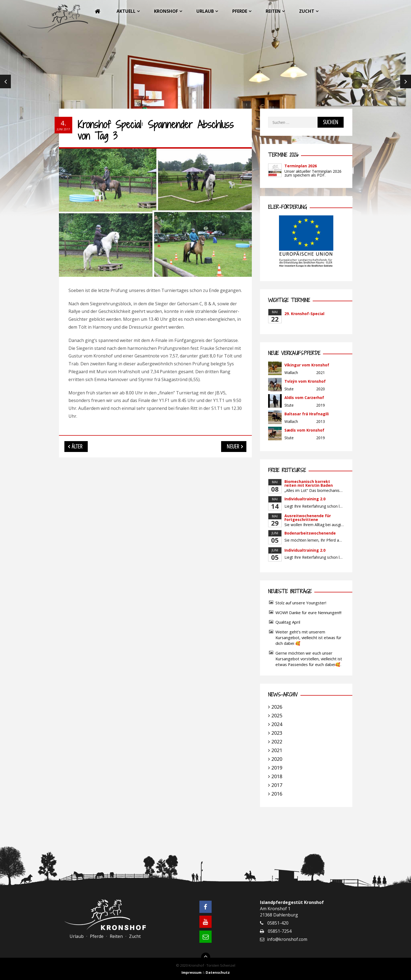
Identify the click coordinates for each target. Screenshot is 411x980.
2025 (276, 715)
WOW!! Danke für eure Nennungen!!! (308, 612)
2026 (276, 706)
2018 (276, 776)
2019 (276, 767)
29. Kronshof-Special (304, 313)
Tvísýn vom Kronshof (305, 381)
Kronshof (166, 11)
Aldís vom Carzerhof (304, 397)
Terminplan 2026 (300, 165)
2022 (276, 741)
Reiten (273, 11)
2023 (276, 733)
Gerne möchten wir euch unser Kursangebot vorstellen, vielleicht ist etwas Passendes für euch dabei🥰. (308, 658)
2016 (276, 793)
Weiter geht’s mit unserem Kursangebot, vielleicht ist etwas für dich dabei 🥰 (308, 637)
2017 (276, 785)
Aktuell (126, 11)
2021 (276, 750)
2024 (276, 724)
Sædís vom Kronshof (304, 430)
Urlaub (205, 11)
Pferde (239, 11)
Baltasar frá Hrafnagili (306, 413)
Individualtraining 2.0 (304, 498)
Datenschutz (218, 972)
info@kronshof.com (287, 939)
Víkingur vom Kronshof (306, 365)
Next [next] (405, 81)
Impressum (191, 972)
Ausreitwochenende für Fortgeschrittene (307, 517)
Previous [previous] (5, 81)
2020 (276, 759)
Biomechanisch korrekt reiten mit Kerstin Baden (308, 483)
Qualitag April (287, 622)
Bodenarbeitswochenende (310, 533)
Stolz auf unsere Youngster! (300, 602)
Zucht (306, 11)
